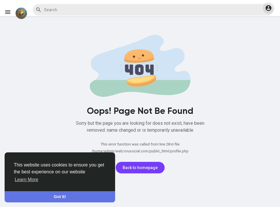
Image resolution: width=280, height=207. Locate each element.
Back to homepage (140, 167)
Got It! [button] (60, 196)
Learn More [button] (26, 179)
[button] (268, 8)
